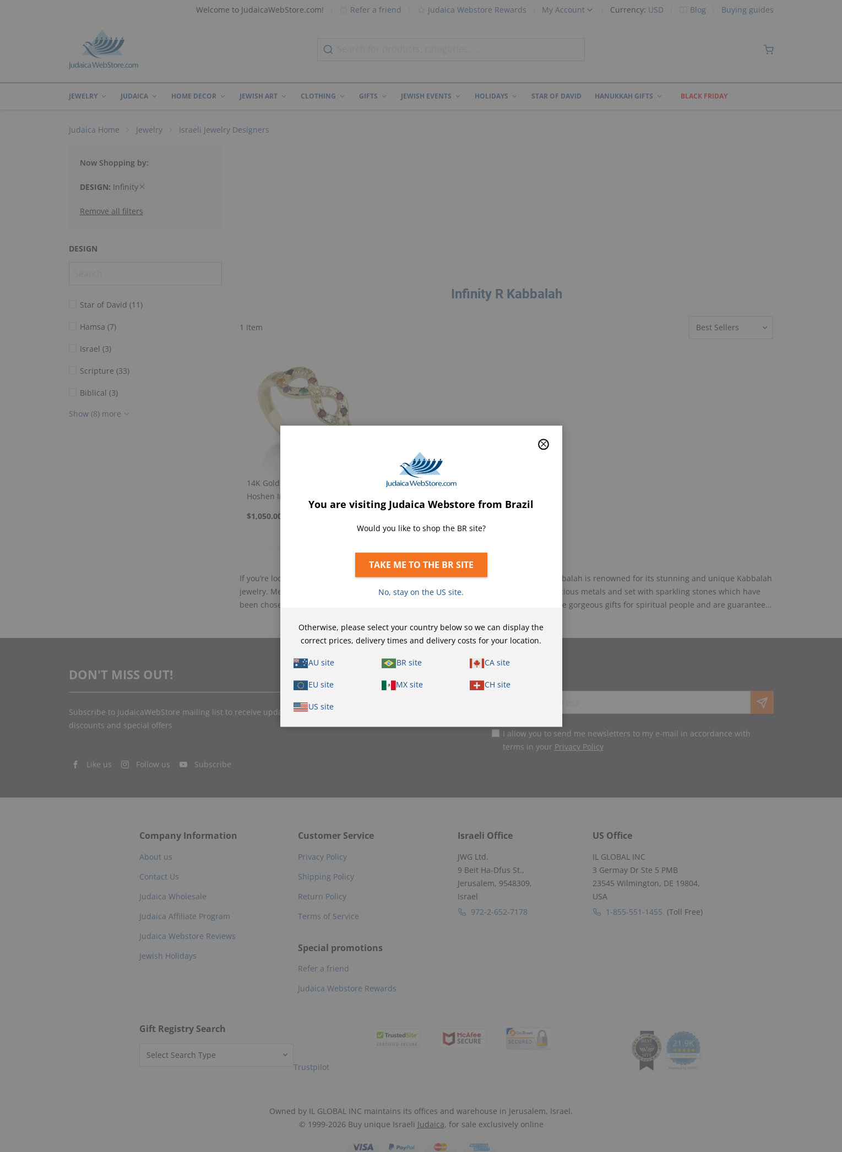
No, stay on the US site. (421, 592)
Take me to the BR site (421, 565)
